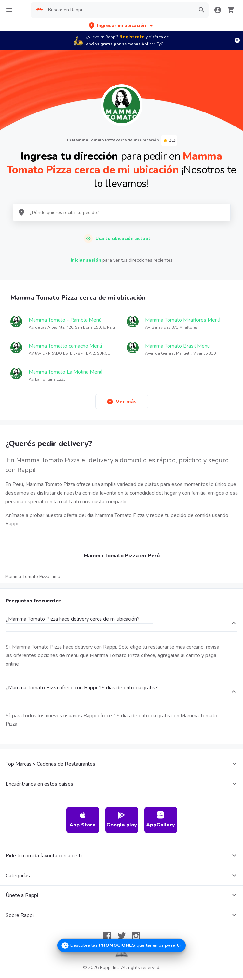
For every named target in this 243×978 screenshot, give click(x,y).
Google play (121, 819)
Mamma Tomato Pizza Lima (32, 577)
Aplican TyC (152, 43)
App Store (82, 819)
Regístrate (132, 37)
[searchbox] (119, 10)
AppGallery (160, 819)
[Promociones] (121, 945)
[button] (121, 25)
